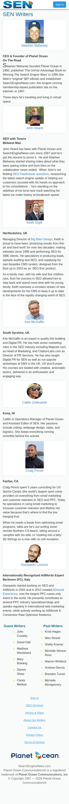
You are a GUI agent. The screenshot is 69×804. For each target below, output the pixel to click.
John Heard (34, 128)
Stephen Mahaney (34, 45)
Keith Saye (34, 222)
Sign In (60, 4)
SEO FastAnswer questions (31, 174)
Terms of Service (34, 742)
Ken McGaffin (34, 322)
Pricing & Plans (34, 712)
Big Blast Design (41, 239)
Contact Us (34, 727)
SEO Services (34, 705)
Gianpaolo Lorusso (34, 565)
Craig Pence (34, 470)
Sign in (34, 698)
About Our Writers (35, 720)
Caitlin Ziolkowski (34, 402)
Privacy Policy (34, 734)
